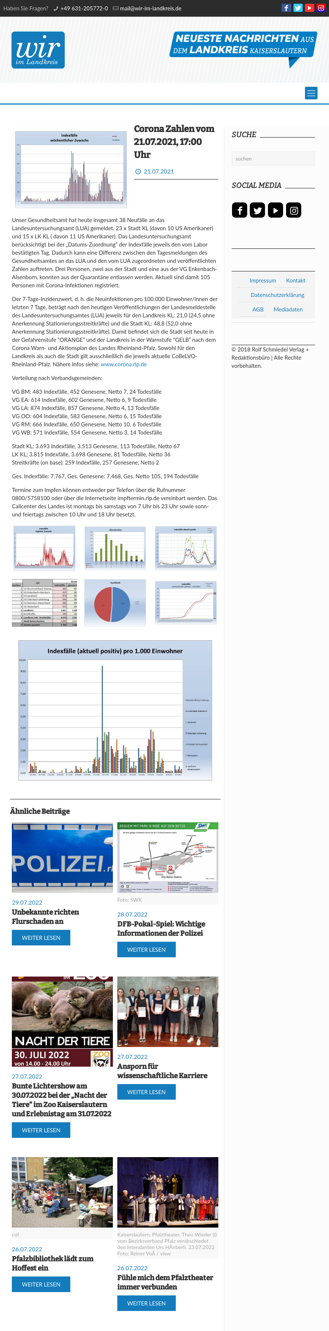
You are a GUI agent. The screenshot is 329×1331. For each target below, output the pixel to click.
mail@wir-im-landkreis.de (151, 8)
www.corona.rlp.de (124, 364)
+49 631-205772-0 (84, 8)
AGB (258, 309)
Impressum (263, 280)
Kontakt (295, 280)
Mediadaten (287, 309)
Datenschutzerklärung (278, 294)
